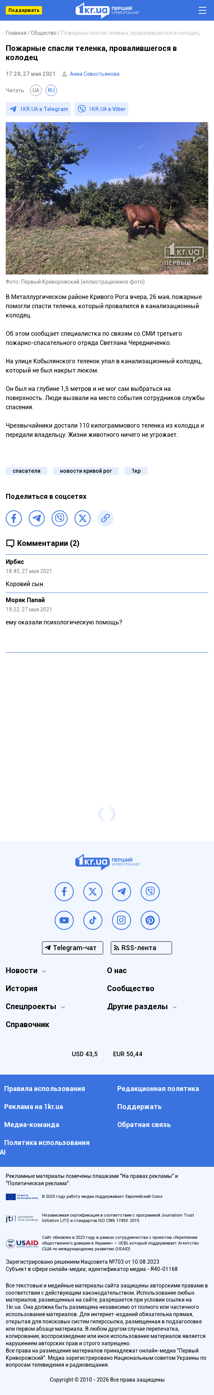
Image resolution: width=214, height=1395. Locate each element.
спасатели (27, 471)
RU (51, 90)
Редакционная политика (158, 1089)
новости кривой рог (86, 471)
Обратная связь (144, 1125)
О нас (117, 970)
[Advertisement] (107, 714)
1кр (136, 471)
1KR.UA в (44, 109)
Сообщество (130, 988)
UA (35, 90)
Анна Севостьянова (95, 74)
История (21, 988)
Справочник (27, 1024)
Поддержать (23, 10)
